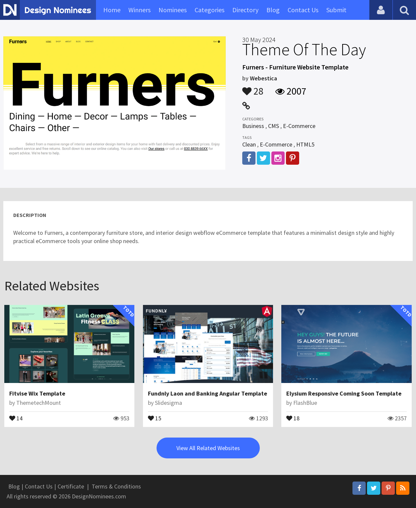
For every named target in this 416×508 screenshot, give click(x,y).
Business (253, 126)
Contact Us (303, 10)
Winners (139, 10)
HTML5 (305, 144)
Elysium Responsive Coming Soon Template (343, 393)
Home (111, 10)
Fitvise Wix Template (37, 393)
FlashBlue (305, 402)
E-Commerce (299, 126)
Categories (209, 10)
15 (154, 417)
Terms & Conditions (116, 486)
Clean (249, 144)
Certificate (71, 486)
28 (252, 88)
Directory (245, 10)
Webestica (263, 78)
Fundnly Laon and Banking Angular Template (207, 393)
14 (16, 417)
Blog (273, 10)
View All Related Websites (208, 448)
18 (293, 417)
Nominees (173, 10)
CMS (273, 126)
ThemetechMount (38, 402)
